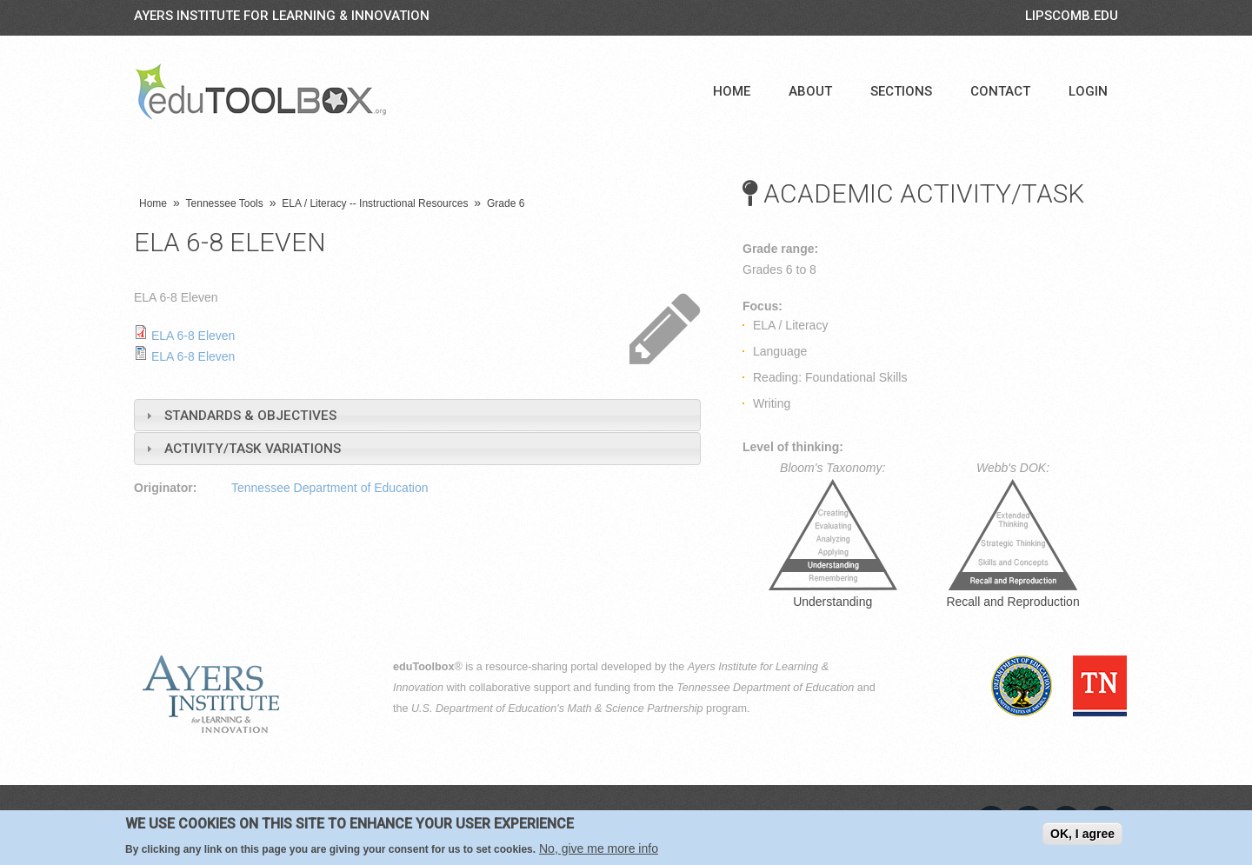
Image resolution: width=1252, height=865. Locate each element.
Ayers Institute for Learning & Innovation (282, 15)
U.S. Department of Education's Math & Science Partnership (557, 708)
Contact (1000, 91)
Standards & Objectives (250, 415)
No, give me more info (598, 848)
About (810, 91)
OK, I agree (1082, 834)
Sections (901, 91)
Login (1088, 91)
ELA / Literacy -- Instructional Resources (375, 203)
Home (731, 91)
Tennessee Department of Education (329, 488)
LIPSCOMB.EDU (1071, 15)
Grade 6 (505, 203)
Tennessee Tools (224, 203)
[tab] (417, 415)
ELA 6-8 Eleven (193, 336)
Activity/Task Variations (252, 448)
